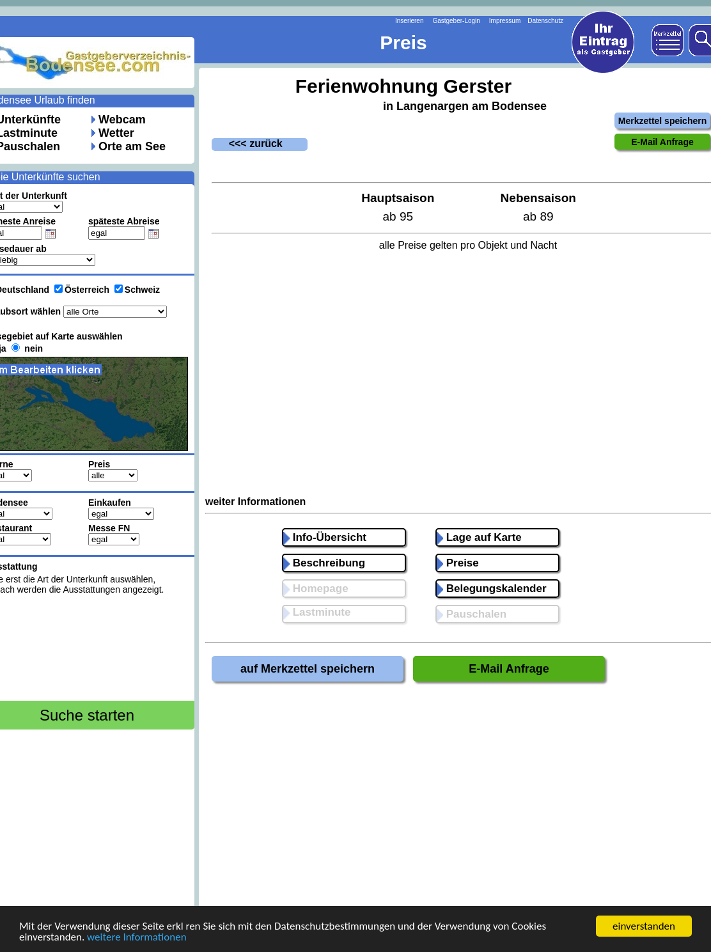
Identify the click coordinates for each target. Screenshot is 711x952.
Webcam (122, 119)
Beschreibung (324, 563)
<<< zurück (247, 143)
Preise (458, 563)
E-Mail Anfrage (509, 668)
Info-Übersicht (324, 537)
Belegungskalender (492, 588)
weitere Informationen (137, 937)
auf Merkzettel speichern (307, 668)
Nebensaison (538, 198)
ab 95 (397, 216)
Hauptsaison (397, 198)
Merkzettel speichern (662, 121)
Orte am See (132, 146)
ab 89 (538, 216)
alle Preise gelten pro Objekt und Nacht (468, 245)
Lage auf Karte (479, 537)
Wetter (116, 133)
